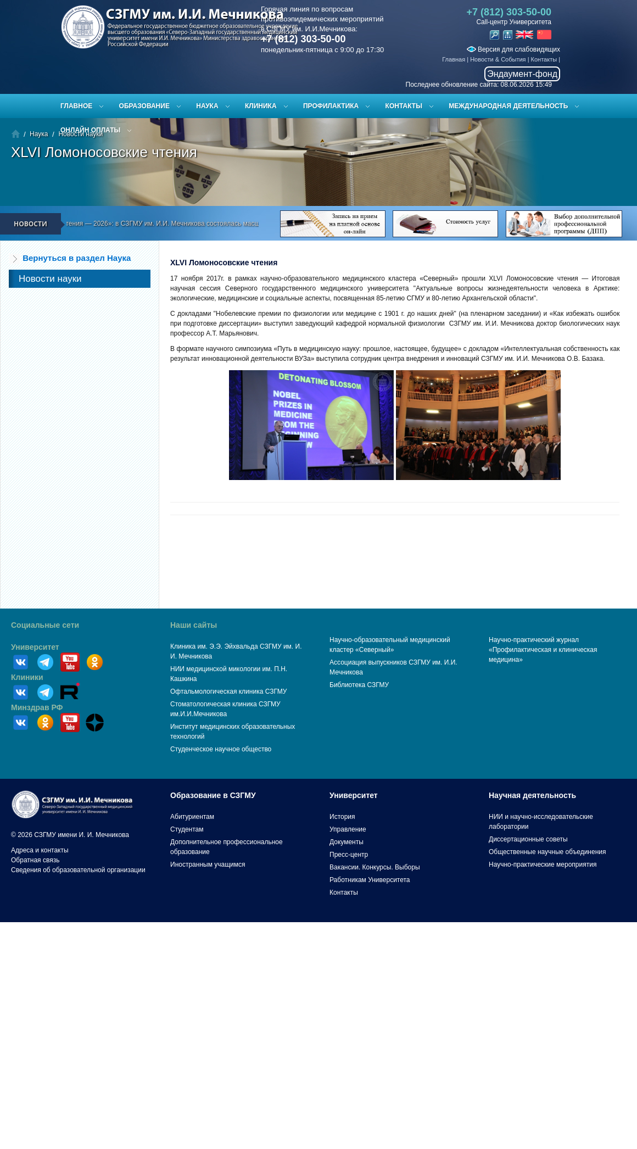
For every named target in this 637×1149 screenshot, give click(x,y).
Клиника (261, 106)
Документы (346, 842)
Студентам (187, 829)
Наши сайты (193, 625)
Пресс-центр (348, 854)
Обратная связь (35, 860)
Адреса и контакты (40, 850)
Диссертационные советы (528, 839)
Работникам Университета (369, 880)
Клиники (27, 677)
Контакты (544, 59)
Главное (76, 106)
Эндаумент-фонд (522, 74)
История (342, 817)
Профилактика (331, 106)
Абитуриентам (192, 817)
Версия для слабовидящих (513, 49)
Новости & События (498, 59)
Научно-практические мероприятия (542, 864)
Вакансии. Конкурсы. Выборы (374, 867)
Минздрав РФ (37, 707)
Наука (207, 106)
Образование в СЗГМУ (213, 795)
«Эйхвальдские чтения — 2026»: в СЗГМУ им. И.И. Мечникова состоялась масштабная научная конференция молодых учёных (218, 223)
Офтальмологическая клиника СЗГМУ (228, 691)
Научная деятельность (532, 795)
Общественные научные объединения (547, 852)
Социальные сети (45, 625)
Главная (453, 59)
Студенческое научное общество (220, 749)
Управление (347, 829)
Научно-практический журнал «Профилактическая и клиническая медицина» (543, 649)
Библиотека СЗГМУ (359, 685)
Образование (144, 106)
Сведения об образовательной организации (78, 870)
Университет (35, 647)
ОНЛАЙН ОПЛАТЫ (90, 130)
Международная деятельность (508, 106)
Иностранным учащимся (207, 864)
